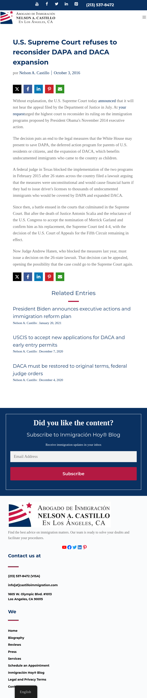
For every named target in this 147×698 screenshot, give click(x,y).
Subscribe (73, 473)
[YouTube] (37, 4)
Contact (14, 687)
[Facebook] (47, 4)
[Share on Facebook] (28, 89)
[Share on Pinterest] (49, 89)
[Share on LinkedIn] (38, 89)
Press (12, 652)
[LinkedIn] (66, 4)
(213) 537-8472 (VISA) (24, 576)
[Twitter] (56, 4)
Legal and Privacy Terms (27, 679)
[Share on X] (17, 89)
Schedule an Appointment (28, 665)
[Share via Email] (60, 89)
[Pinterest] (76, 4)
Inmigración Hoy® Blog (26, 673)
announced (107, 100)
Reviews (14, 645)
